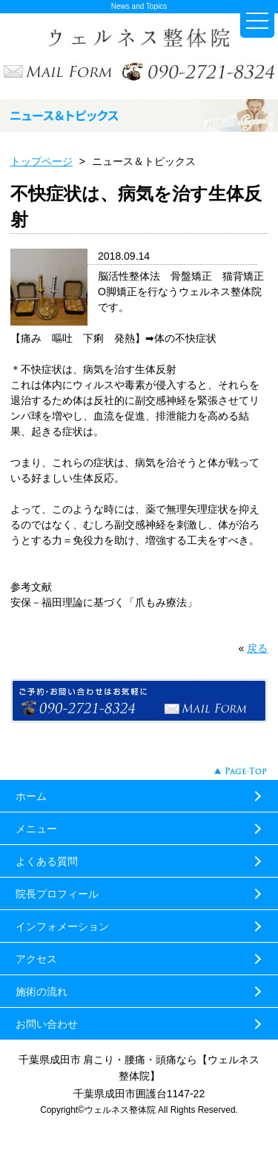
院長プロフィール (57, 894)
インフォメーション (62, 926)
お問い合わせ (47, 1024)
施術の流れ (41, 991)
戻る (257, 648)
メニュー (36, 829)
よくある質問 (47, 861)
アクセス (36, 959)
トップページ (41, 161)
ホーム (31, 796)
